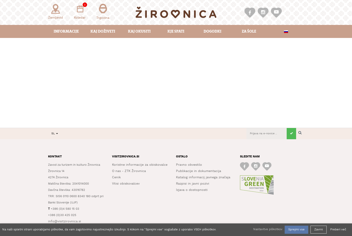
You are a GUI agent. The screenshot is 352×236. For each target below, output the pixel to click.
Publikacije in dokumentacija (198, 171)
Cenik (116, 177)
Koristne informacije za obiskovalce (139, 165)
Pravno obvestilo (189, 165)
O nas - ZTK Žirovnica (129, 171)
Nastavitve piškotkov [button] (267, 229)
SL (54, 133)
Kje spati (175, 31)
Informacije (66, 31)
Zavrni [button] (318, 230)
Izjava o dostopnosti (192, 190)
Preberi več (338, 230)
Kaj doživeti (102, 31)
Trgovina (102, 11)
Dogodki (212, 31)
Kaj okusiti (139, 31)
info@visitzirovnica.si (64, 221)
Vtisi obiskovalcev (126, 184)
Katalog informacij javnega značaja (203, 177)
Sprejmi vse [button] (296, 230)
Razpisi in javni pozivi (192, 184)
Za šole (249, 31)
